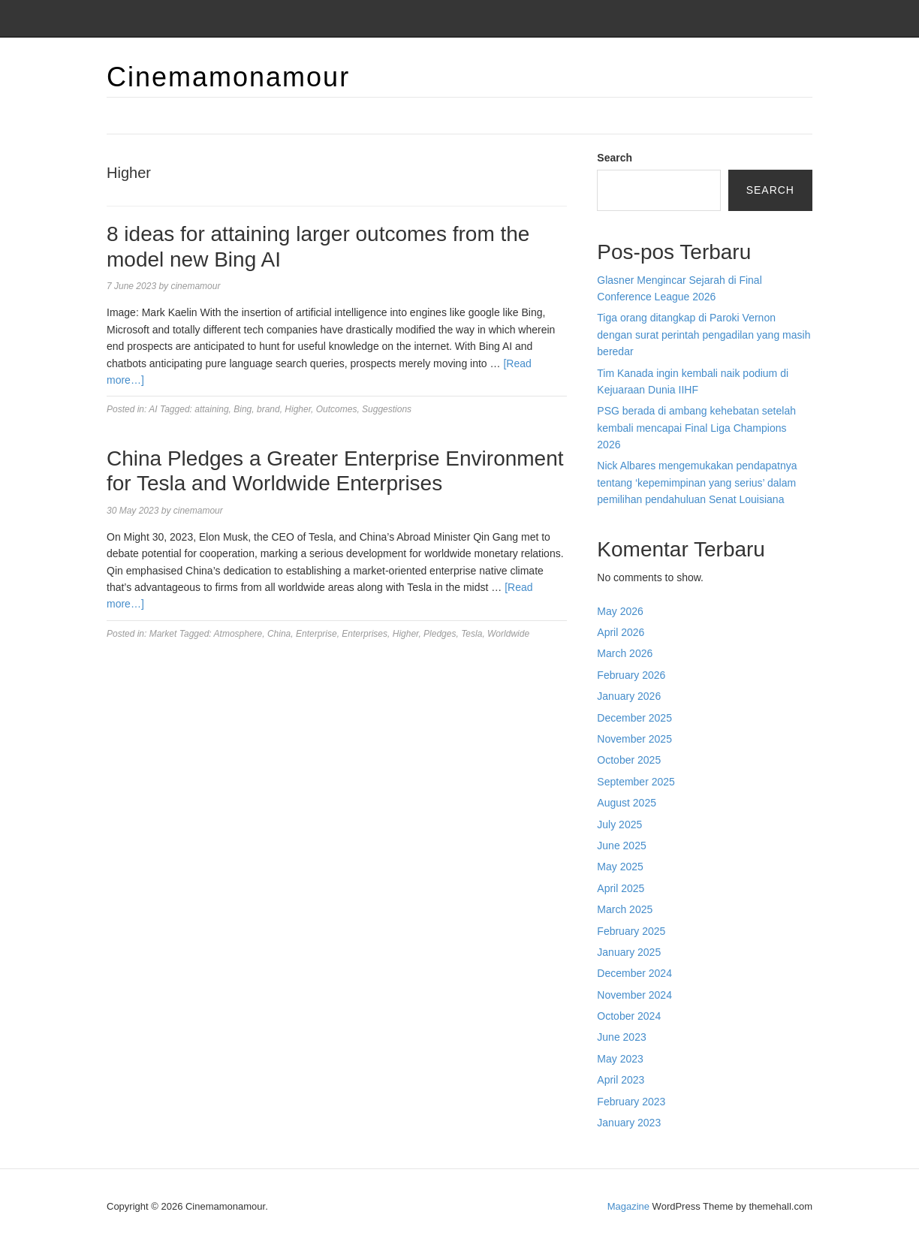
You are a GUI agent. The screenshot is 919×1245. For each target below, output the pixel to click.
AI (153, 409)
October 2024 (629, 1016)
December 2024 (634, 973)
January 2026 (629, 696)
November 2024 (634, 995)
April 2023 (620, 1080)
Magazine (628, 1206)
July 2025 (619, 824)
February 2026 (631, 675)
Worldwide (508, 634)
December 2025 (634, 718)
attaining (211, 409)
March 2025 (624, 909)
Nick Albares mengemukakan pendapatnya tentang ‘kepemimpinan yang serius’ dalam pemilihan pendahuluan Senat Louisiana (697, 482)
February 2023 (631, 1102)
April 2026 (620, 632)
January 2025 (629, 952)
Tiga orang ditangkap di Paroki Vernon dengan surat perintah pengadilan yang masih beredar (703, 334)
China (279, 634)
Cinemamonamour (228, 77)
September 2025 (636, 782)
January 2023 (629, 1123)
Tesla (471, 634)
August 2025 (626, 803)
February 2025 (631, 931)
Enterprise (316, 634)
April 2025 (620, 888)
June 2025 (621, 846)
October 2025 (629, 760)
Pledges (439, 634)
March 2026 (624, 653)
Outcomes (336, 409)
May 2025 (620, 867)
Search (614, 158)
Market (163, 634)
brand (268, 409)
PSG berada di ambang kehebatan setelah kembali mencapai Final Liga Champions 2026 (696, 428)
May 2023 (620, 1059)
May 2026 (620, 611)
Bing (243, 409)
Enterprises (364, 634)
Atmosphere (238, 634)
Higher (298, 409)
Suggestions (386, 409)
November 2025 (634, 739)
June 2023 (621, 1037)
